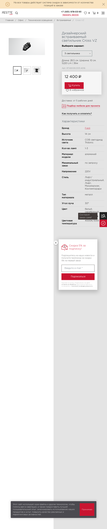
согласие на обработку (68, 284)
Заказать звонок (70, 15)
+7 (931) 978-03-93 (71, 12)
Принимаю (87, 509)
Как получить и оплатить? (77, 114)
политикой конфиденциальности (82, 286)
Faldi (87, 128)
